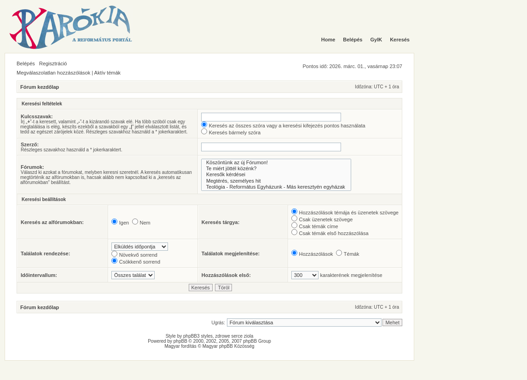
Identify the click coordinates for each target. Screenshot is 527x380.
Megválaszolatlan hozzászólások (53, 72)
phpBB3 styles (198, 336)
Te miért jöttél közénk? (276, 169)
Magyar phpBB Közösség (229, 346)
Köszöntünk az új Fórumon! (276, 163)
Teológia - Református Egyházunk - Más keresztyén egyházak (276, 187)
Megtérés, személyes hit (276, 181)
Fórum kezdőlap (39, 87)
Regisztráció (53, 63)
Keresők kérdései (276, 175)
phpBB (180, 341)
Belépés (26, 63)
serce (237, 336)
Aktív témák (107, 72)
